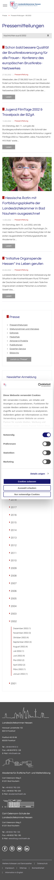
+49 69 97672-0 (11, 747)
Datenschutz (42, 864)
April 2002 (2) (19, 665)
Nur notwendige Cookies (27, 494)
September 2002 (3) (22, 642)
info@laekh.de (14, 753)
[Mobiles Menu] (5, 5)
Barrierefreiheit (38, 868)
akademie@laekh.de (17, 794)
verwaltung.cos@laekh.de (19, 839)
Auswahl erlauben (27, 488)
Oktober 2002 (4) (21, 637)
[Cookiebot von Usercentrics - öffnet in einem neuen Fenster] (38, 385)
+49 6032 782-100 (12, 832)
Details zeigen (37, 473)
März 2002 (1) (19, 669)
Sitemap (23, 868)
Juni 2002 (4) (19, 656)
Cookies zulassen (27, 481)
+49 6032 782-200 (12, 788)
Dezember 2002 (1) (22, 628)
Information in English (14, 872)
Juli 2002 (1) (18, 651)
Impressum (9, 868)
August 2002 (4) (20, 647)
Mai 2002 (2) (18, 660)
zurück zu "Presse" (19, 359)
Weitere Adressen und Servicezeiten (17, 864)
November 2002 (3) (22, 633)
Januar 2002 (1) (20, 674)
